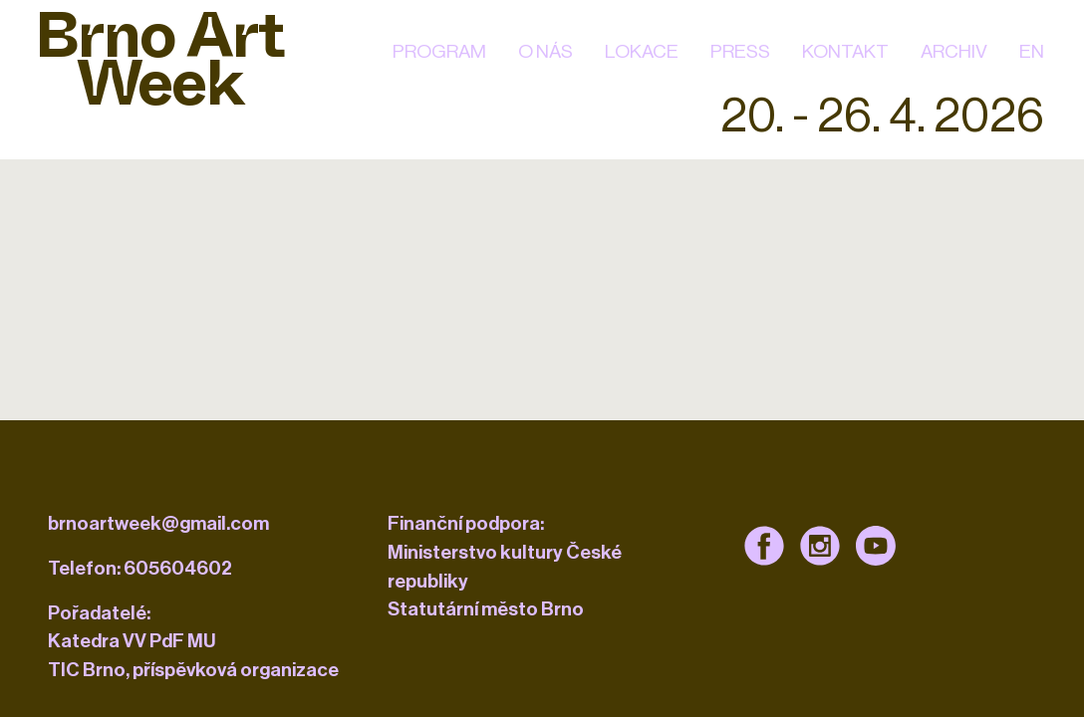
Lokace (641, 51)
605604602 (178, 568)
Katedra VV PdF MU (132, 640)
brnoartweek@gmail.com (158, 523)
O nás (545, 51)
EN (1031, 51)
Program (439, 51)
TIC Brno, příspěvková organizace (193, 669)
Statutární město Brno (486, 608)
